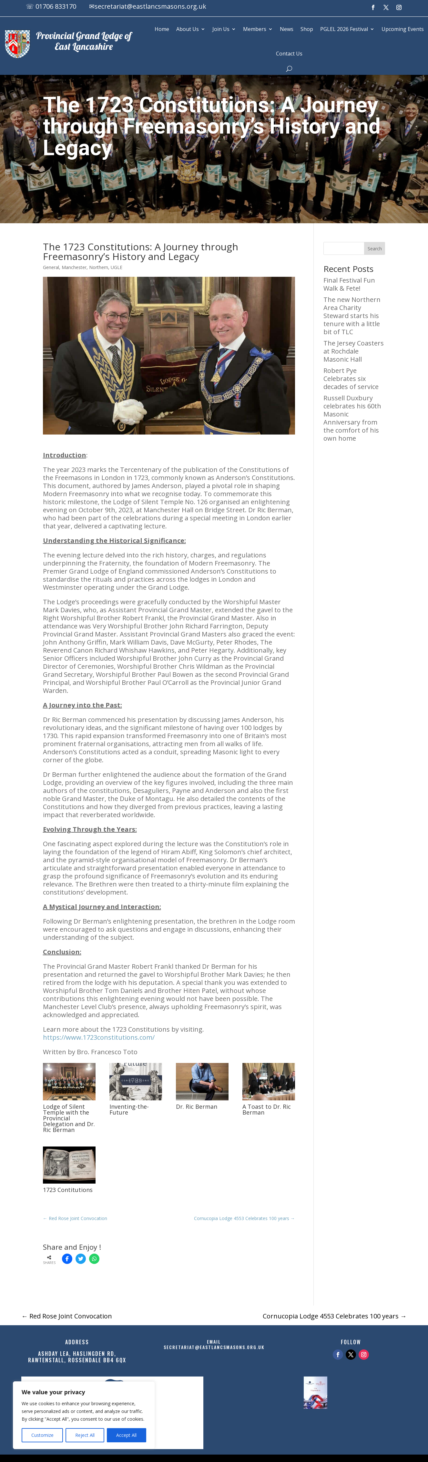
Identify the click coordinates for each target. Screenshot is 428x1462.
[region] (84, 1415)
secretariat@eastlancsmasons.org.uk (151, 6)
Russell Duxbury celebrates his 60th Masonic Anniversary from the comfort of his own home (352, 418)
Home (162, 29)
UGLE (116, 267)
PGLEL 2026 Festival (344, 29)
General (51, 267)
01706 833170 (56, 6)
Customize (42, 1435)
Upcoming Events (403, 29)
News (286, 29)
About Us (187, 29)
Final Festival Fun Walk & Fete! (349, 284)
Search (375, 248)
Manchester (74, 267)
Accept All (126, 1435)
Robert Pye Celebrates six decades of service (351, 378)
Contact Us (289, 53)
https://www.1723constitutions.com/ (99, 1037)
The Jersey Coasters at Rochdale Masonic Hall (353, 351)
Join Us (220, 29)
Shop (307, 29)
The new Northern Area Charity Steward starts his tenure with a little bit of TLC (352, 315)
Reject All (85, 1435)
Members (254, 29)
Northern (98, 267)
